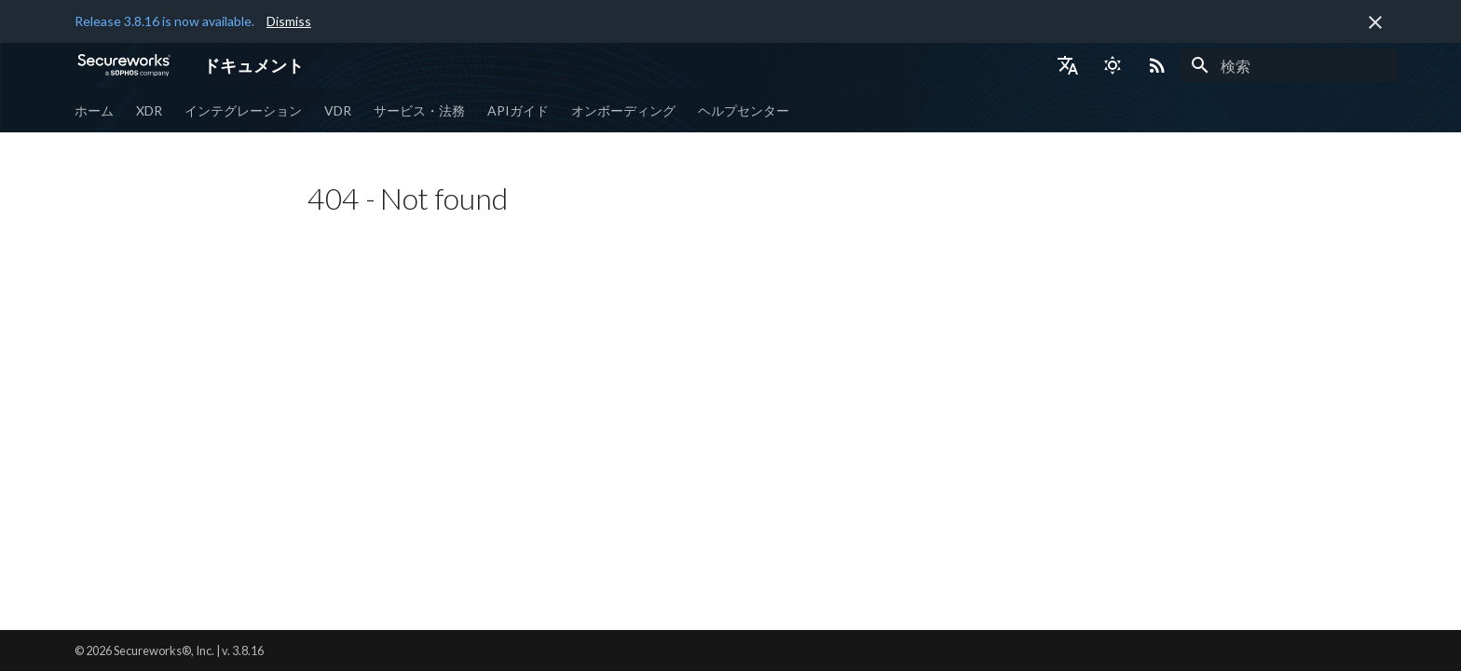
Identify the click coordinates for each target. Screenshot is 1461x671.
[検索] (1289, 65)
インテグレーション (243, 110)
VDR (337, 110)
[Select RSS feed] (1157, 65)
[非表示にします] (1375, 22)
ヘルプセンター (743, 110)
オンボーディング (623, 110)
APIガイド (518, 110)
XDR (149, 110)
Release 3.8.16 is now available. (164, 21)
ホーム (94, 110)
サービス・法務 (419, 110)
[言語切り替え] (1067, 65)
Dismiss (288, 21)
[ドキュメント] (124, 65)
